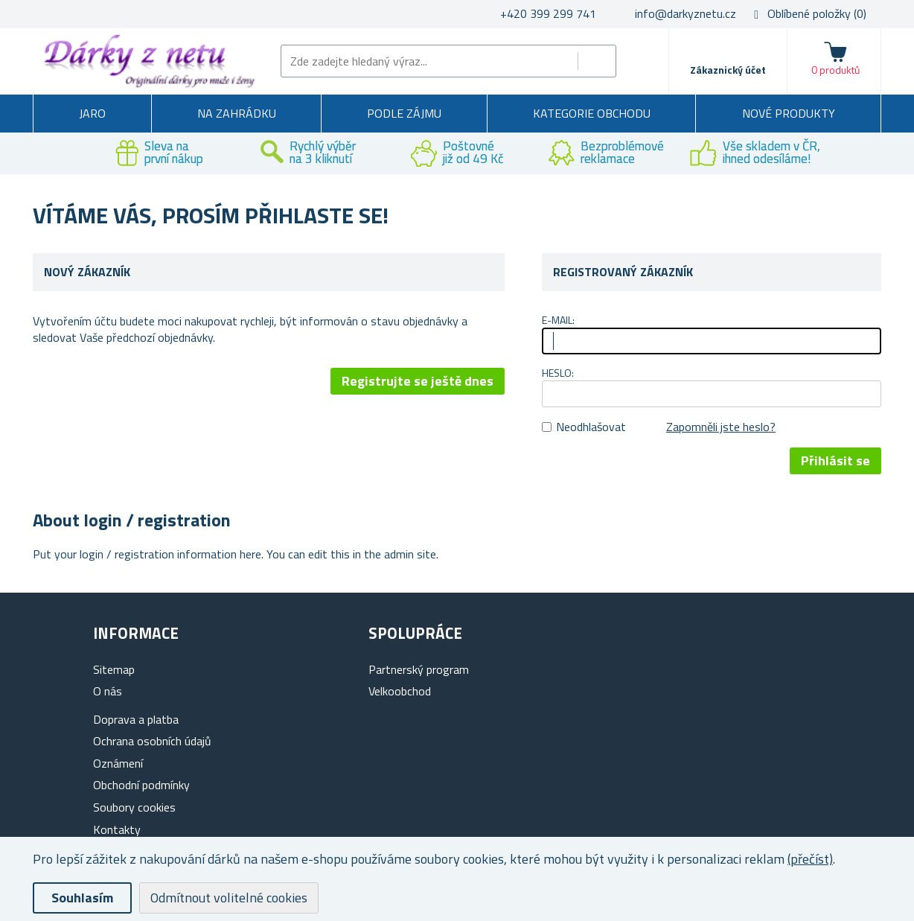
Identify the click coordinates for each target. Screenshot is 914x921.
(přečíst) (810, 859)
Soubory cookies (134, 807)
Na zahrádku (236, 113)
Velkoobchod (399, 691)
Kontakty (117, 829)
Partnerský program (418, 669)
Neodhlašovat (591, 427)
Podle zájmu (404, 113)
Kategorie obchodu (592, 113)
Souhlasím (82, 897)
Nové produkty (788, 113)
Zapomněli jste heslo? (721, 427)
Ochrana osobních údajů (152, 741)
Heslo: (558, 372)
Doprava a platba (136, 719)
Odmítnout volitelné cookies (228, 897)
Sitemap (114, 669)
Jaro (92, 113)
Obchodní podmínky (141, 785)
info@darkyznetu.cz (685, 13)
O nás (107, 691)
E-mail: (558, 320)
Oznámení (118, 763)
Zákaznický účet (728, 69)
